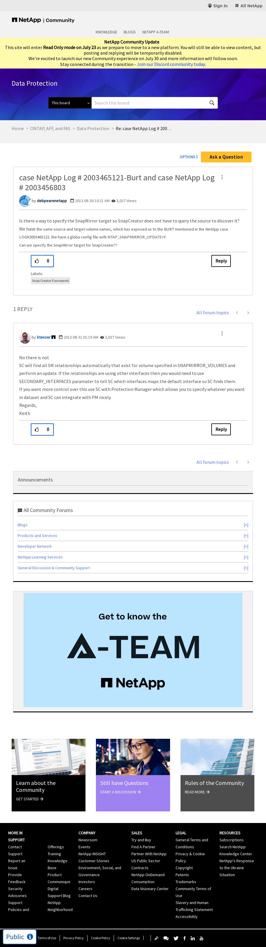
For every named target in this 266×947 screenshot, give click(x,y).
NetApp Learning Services (40, 557)
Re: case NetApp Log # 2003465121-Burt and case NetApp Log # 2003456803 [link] (145, 128)
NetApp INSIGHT (92, 853)
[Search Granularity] (70, 103)
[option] (133, 650)
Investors (86, 881)
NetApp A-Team (155, 32)
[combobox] (155, 103)
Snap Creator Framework (50, 280)
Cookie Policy (100, 938)
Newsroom (87, 839)
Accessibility (187, 916)
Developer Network (35, 546)
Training (54, 853)
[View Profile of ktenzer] (44, 337)
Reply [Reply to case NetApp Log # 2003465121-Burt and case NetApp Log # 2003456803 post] (221, 261)
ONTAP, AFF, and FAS (50, 128)
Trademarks (186, 881)
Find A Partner (143, 846)
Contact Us (87, 895)
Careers (85, 888)
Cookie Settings (128, 938)
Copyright (184, 867)
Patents (182, 874)
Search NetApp (232, 846)
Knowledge (106, 32)
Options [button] (187, 156)
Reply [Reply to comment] (221, 429)
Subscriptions (231, 839)
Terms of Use (47, 938)
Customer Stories (93, 860)
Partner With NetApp (149, 853)
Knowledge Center (235, 853)
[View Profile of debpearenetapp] (52, 200)
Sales (136, 832)
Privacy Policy (73, 938)
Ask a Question (226, 157)
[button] (222, 177)
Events (84, 846)
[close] (264, 40)
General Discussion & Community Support (54, 567)
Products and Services (37, 535)
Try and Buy (141, 839)
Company (86, 832)
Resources (229, 832)
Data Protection (93, 128)
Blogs (130, 32)
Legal (181, 832)
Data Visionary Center (150, 888)
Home (18, 128)
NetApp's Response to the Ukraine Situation (236, 867)
